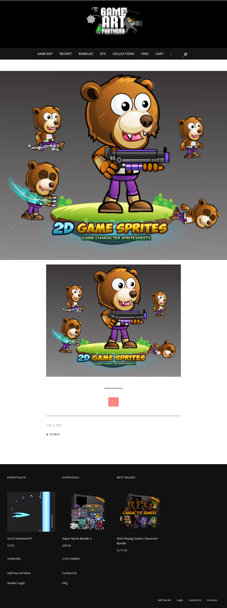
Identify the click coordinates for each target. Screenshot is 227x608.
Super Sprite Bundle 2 (77, 538)
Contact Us (69, 573)
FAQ (65, 583)
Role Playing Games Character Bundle (137, 540)
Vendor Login (16, 583)
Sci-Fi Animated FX (19, 538)
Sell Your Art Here (19, 573)
